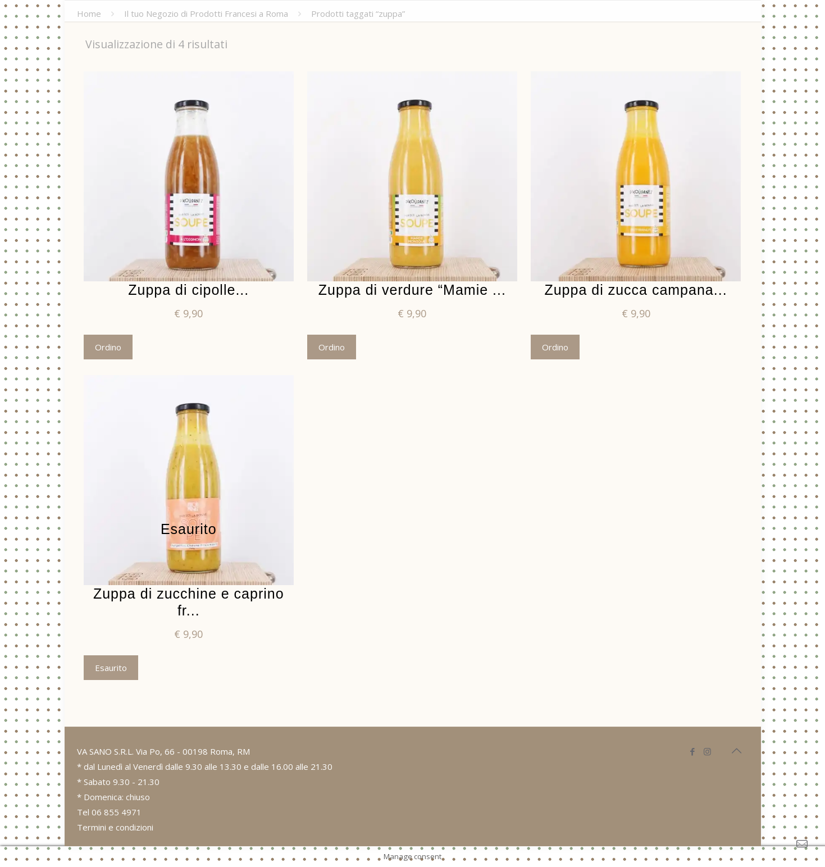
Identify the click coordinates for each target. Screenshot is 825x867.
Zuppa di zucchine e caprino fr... (188, 602)
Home (89, 13)
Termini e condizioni (115, 827)
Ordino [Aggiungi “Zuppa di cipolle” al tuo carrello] (108, 347)
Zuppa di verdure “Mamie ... (412, 290)
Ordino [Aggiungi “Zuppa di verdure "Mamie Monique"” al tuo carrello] (331, 347)
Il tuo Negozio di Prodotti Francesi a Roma (206, 13)
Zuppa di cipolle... (188, 290)
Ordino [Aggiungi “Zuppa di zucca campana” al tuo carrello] (555, 347)
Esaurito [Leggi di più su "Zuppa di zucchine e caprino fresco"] (111, 667)
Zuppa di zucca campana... (635, 290)
